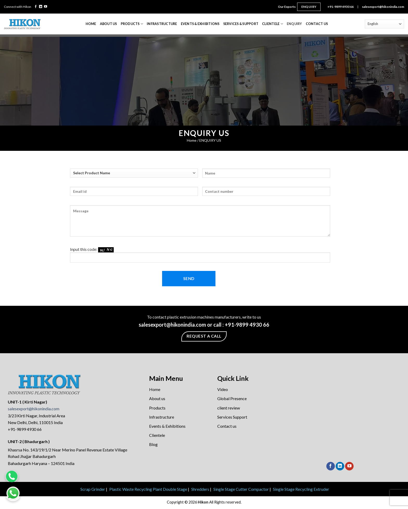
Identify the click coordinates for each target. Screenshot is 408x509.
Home (91, 24)
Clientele (272, 23)
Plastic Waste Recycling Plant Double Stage (148, 489)
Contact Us (317, 24)
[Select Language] (384, 24)
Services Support (232, 416)
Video (222, 389)
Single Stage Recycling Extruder (301, 489)
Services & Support (241, 24)
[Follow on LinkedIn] (40, 7)
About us (157, 398)
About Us (108, 24)
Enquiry (309, 7)
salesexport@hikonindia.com (383, 7)
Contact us (227, 426)
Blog (153, 444)
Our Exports (287, 7)
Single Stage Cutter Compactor (241, 489)
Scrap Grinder (92, 489)
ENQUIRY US (210, 140)
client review (228, 407)
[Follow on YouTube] (45, 7)
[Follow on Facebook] (35, 7)
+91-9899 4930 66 (340, 7)
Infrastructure (162, 24)
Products (132, 23)
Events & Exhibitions (200, 24)
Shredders (200, 489)
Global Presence (232, 398)
